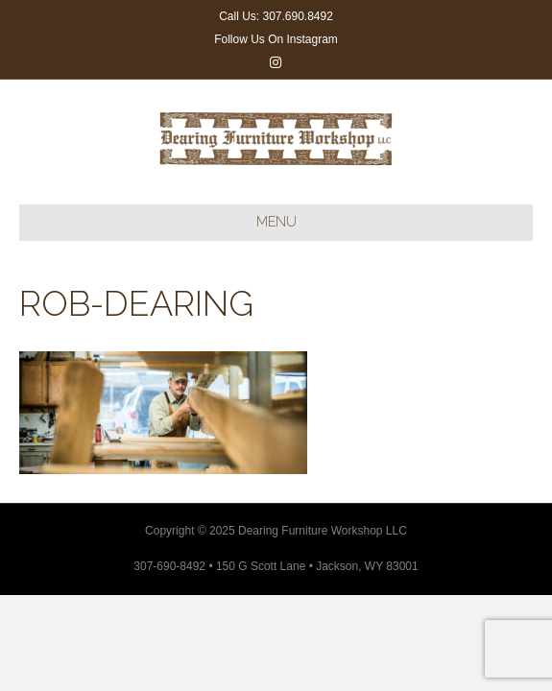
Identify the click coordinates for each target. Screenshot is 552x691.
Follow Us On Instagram (276, 39)
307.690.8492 (297, 16)
